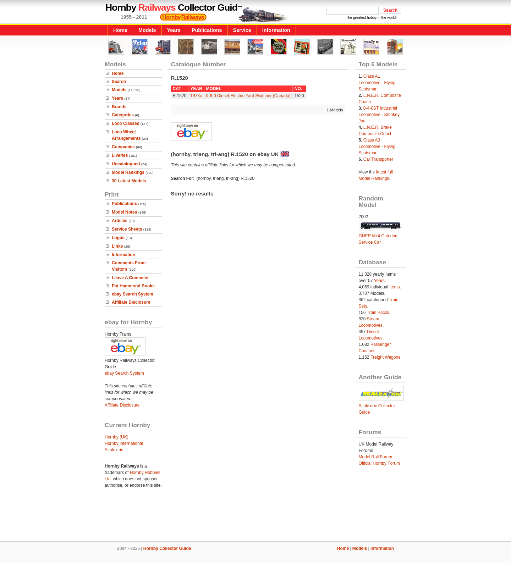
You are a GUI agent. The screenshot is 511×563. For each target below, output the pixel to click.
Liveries (120, 155)
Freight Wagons (385, 357)
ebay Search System (132, 294)
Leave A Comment (130, 277)
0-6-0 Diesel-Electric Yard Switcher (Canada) (248, 95)
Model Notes (124, 212)
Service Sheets (127, 229)
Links (117, 246)
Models (147, 30)
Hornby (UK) (116, 437)
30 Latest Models (129, 180)
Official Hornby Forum (379, 463)
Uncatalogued (126, 163)
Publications (207, 30)
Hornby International (124, 443)
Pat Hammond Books (133, 285)
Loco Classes (125, 123)
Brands (119, 106)
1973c (196, 95)
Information (276, 30)
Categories (123, 114)
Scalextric (114, 449)
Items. (395, 287)
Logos (118, 237)
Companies (123, 146)
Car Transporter (378, 159)
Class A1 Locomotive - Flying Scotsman (377, 83)
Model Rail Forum (375, 456)
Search (119, 81)
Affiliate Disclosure (131, 302)
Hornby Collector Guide (167, 548)
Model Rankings (128, 172)
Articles (119, 220)
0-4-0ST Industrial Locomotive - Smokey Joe (379, 114)
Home (120, 30)
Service (242, 30)
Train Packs (378, 312)
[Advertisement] (255, 517)
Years (174, 30)
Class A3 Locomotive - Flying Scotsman (377, 146)
